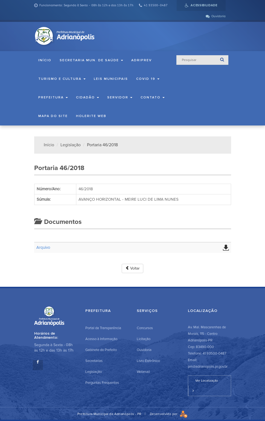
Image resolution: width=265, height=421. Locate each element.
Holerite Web (91, 116)
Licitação (143, 339)
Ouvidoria (144, 350)
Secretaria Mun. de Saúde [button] (91, 60)
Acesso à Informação (101, 339)
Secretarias (94, 361)
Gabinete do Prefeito (101, 350)
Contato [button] (153, 97)
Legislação (70, 145)
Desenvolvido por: (169, 414)
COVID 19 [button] (147, 79)
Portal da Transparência (103, 328)
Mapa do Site (53, 116)
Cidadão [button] (87, 97)
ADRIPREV (141, 60)
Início (44, 60)
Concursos (145, 328)
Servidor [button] (119, 97)
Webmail (143, 372)
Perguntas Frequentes (102, 383)
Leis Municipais (111, 79)
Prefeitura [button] (53, 97)
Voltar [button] (132, 268)
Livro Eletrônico (148, 361)
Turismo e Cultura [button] (62, 79)
